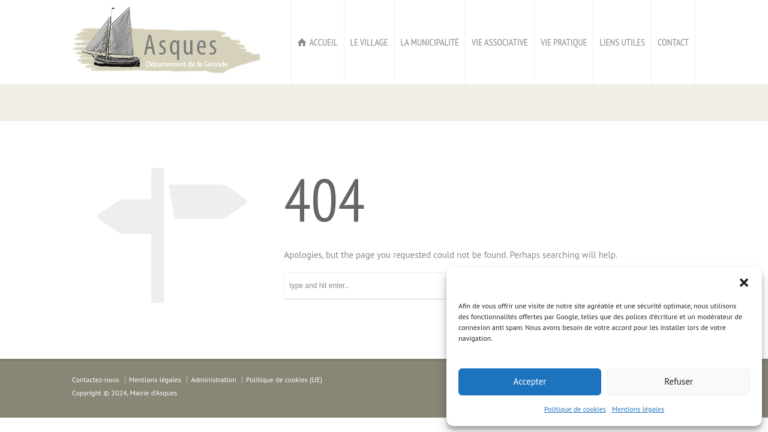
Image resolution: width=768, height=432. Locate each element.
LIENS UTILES (622, 42)
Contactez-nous (95, 379)
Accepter (530, 381)
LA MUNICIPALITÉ (430, 42)
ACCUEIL (323, 42)
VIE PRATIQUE (564, 42)
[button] (744, 283)
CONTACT (673, 42)
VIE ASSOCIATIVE (500, 42)
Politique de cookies (575, 408)
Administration (213, 379)
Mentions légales (638, 408)
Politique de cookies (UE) (284, 379)
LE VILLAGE (369, 42)
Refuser (678, 381)
